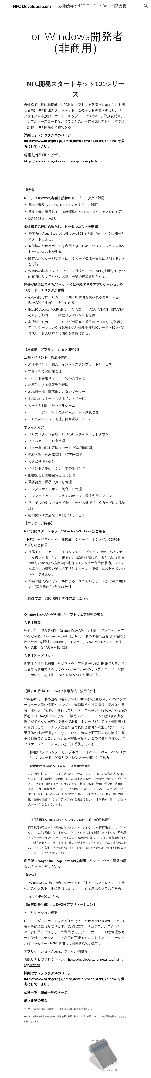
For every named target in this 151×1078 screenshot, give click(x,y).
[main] (75, 42)
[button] (5, 6)
